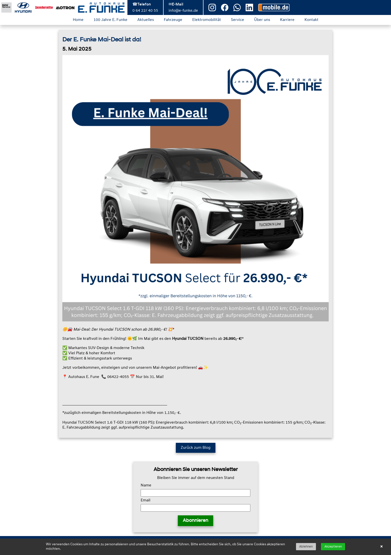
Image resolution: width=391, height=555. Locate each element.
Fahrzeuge (173, 20)
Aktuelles (145, 20)
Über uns (262, 20)
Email (145, 500)
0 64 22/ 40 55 (145, 11)
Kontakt (311, 20)
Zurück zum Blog (195, 448)
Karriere (287, 20)
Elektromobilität (206, 20)
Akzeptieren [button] (333, 546)
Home (78, 20)
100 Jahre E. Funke (110, 20)
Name (146, 485)
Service (237, 20)
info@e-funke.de (183, 11)
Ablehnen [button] (306, 546)
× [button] (381, 546)
